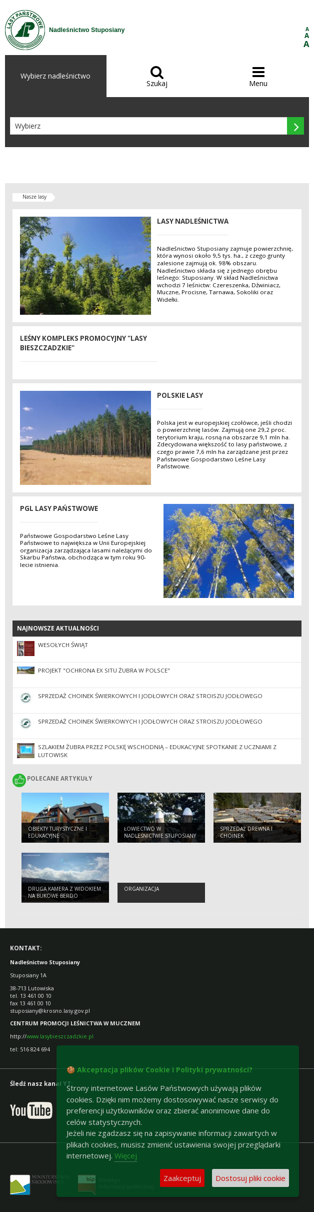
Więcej (125, 1155)
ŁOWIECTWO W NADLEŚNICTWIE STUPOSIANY (160, 832)
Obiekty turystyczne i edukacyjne (57, 832)
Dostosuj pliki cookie (251, 1178)
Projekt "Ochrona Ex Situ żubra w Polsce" (104, 670)
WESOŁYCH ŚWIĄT (63, 645)
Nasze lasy (34, 196)
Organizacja (141, 888)
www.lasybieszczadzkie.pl (60, 1036)
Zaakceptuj (182, 1178)
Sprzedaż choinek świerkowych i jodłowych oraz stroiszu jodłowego (150, 696)
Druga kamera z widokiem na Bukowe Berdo (64, 892)
